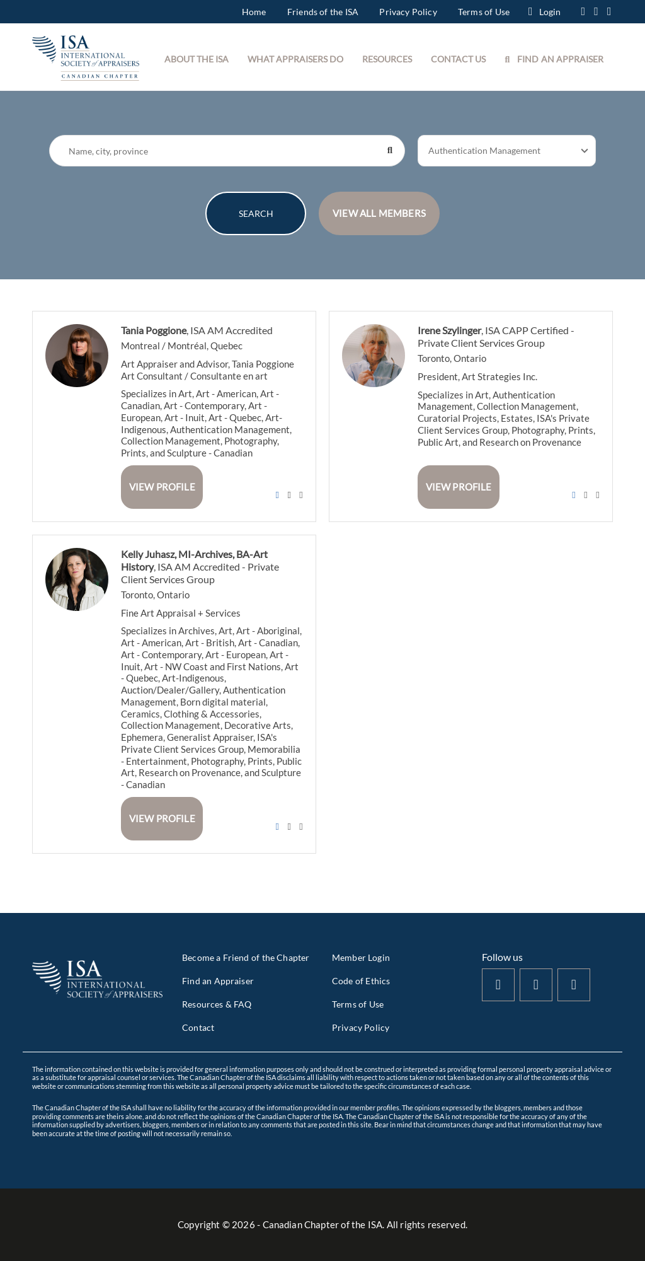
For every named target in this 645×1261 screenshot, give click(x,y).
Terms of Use (484, 11)
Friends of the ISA (322, 11)
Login (544, 11)
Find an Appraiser (218, 980)
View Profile (162, 486)
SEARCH (256, 213)
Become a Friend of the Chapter (245, 957)
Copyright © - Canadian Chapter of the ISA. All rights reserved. (322, 1224)
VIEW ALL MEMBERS (379, 213)
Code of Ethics (361, 980)
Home (254, 11)
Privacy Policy (408, 11)
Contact (198, 1027)
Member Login (361, 957)
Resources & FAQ (217, 1004)
